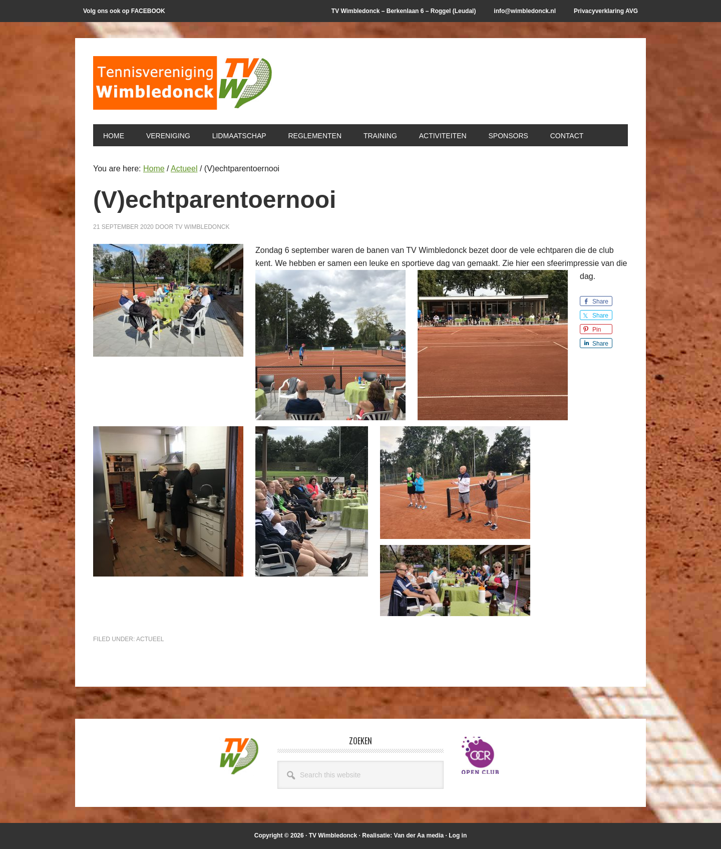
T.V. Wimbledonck (183, 86)
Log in (458, 835)
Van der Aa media (419, 835)
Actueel (150, 639)
